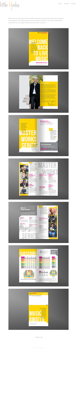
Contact (73, 3)
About (60, 3)
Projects (66, 3)
